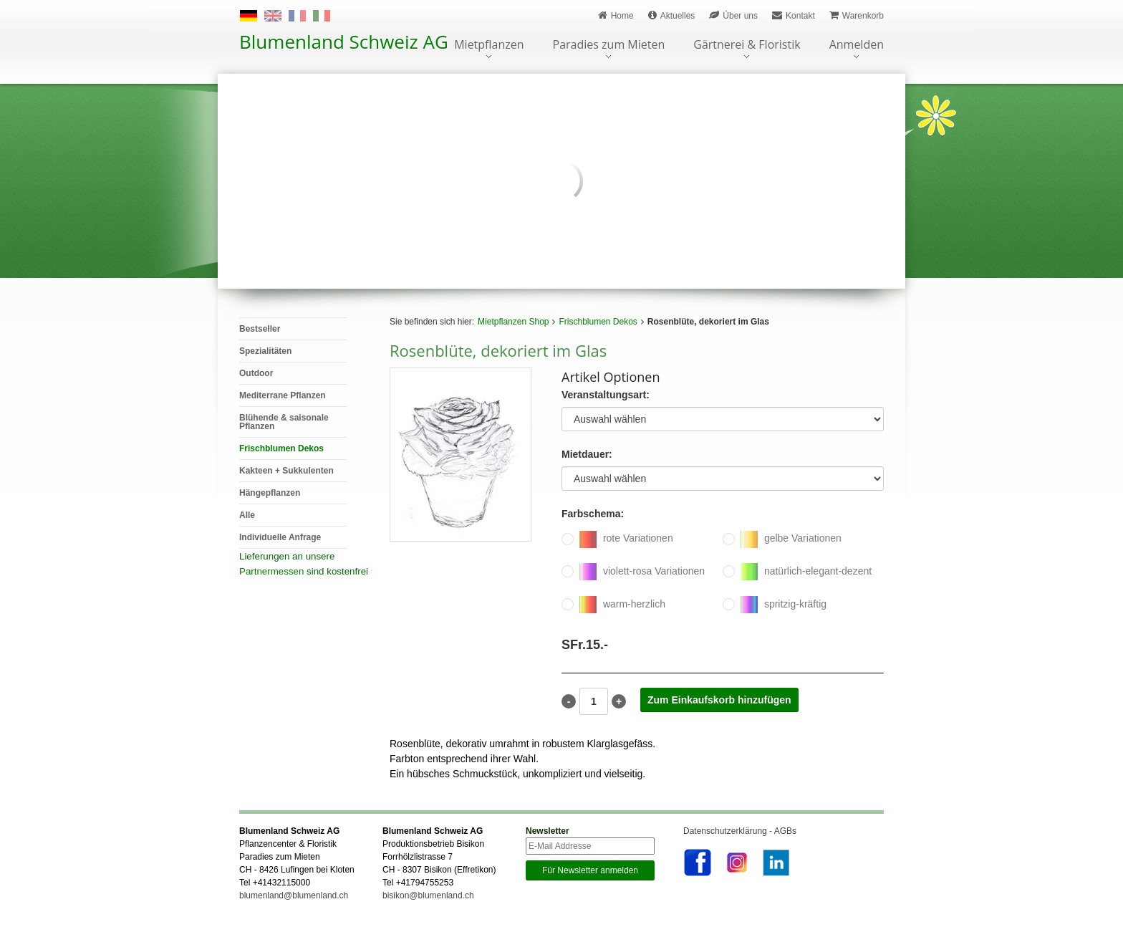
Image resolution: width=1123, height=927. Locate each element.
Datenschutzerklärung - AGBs (739, 831)
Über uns (733, 15)
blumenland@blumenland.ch (293, 895)
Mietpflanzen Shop (513, 321)
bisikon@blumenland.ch (428, 895)
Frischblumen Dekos (598, 321)
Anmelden (856, 45)
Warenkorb (856, 15)
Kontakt (793, 15)
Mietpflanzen (489, 45)
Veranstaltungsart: (606, 395)
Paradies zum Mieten (609, 45)
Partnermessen (271, 571)
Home (616, 15)
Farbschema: (593, 514)
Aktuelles (671, 15)
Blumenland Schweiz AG (343, 41)
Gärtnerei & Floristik (746, 45)
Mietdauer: (587, 454)
